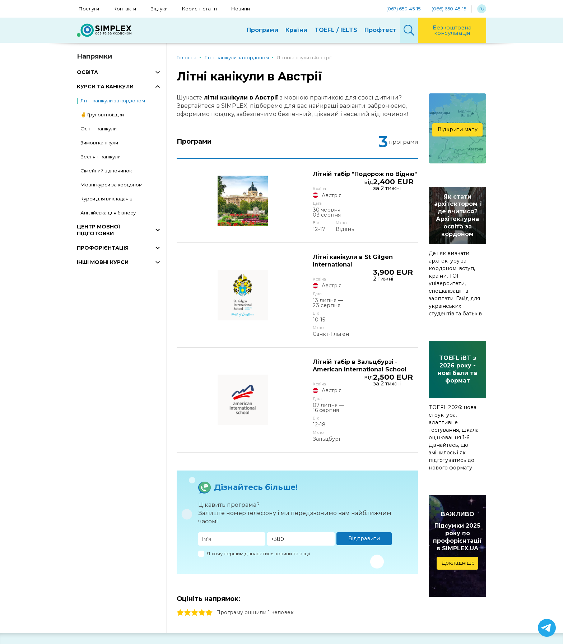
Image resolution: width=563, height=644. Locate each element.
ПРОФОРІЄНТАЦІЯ (103, 248)
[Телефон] (301, 457)
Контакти (124, 8)
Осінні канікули (98, 128)
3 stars (194, 531)
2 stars (187, 531)
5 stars (209, 531)
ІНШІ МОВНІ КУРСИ (103, 262)
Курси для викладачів (106, 198)
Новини (240, 8)
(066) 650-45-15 (449, 8)
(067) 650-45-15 (403, 8)
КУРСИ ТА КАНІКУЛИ (105, 86)
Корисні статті (199, 8)
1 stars (180, 531)
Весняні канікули (100, 156)
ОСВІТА (87, 72)
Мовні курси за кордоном (111, 184)
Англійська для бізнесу (108, 213)
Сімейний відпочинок (106, 170)
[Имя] (232, 457)
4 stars (201, 531)
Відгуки (159, 8)
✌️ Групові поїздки (102, 114)
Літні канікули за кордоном (112, 100)
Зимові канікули (99, 142)
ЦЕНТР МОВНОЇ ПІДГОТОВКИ (98, 229)
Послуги (89, 8)
